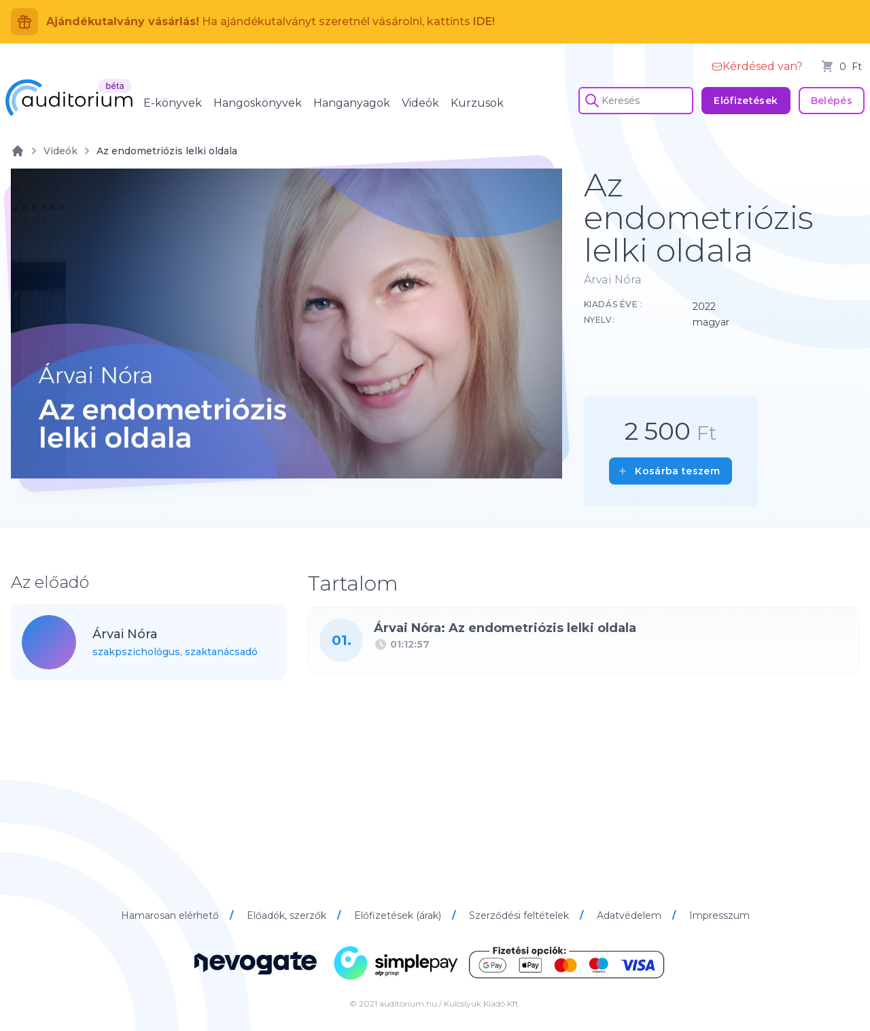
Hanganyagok (351, 103)
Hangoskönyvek (257, 103)
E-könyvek (172, 103)
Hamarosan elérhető (171, 915)
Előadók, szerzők (288, 915)
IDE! (484, 21)
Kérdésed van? (757, 66)
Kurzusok (477, 103)
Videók (420, 103)
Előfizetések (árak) (399, 915)
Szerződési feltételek (520, 915)
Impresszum (719, 915)
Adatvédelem (630, 915)
